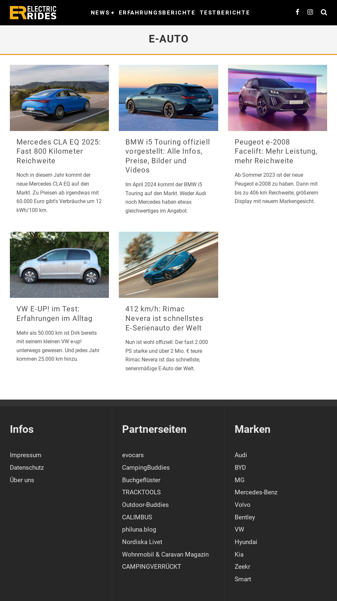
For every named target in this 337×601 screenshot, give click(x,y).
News (100, 12)
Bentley (245, 517)
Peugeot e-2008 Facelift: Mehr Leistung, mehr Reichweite (276, 151)
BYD (240, 467)
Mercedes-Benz (256, 492)
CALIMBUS (137, 517)
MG (240, 480)
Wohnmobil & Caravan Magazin (165, 554)
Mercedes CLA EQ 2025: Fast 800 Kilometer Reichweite (58, 151)
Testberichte (225, 12)
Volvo (242, 505)
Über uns (22, 480)
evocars (133, 455)
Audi (241, 455)
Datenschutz (27, 467)
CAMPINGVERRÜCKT (151, 566)
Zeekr (242, 566)
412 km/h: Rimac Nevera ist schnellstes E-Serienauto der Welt (164, 318)
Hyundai (246, 542)
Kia (239, 554)
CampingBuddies (146, 467)
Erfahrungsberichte (157, 12)
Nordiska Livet (142, 542)
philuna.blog (139, 529)
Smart (243, 579)
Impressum (25, 455)
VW (239, 529)
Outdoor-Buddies (145, 505)
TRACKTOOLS (141, 492)
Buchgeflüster (141, 480)
